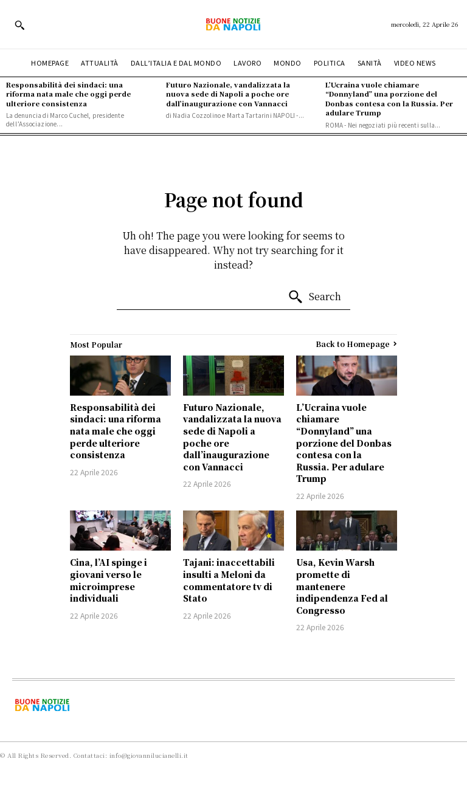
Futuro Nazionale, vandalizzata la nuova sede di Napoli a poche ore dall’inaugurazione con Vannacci (228, 94)
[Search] (314, 297)
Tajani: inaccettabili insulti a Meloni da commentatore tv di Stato (229, 580)
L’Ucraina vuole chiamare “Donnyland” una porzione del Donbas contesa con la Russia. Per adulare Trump (389, 98)
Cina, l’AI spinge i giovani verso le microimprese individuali (108, 580)
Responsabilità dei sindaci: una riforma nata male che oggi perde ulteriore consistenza (68, 94)
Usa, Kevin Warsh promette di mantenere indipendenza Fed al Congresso (342, 586)
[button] (19, 25)
